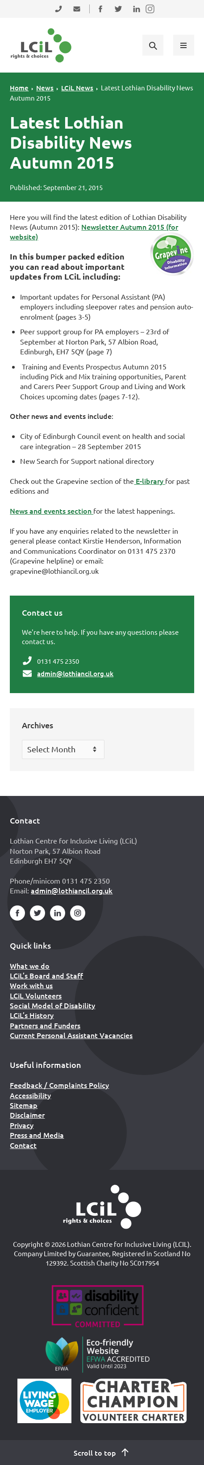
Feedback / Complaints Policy (59, 1085)
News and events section (51, 510)
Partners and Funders (45, 1025)
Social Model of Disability (52, 1005)
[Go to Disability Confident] (97, 1307)
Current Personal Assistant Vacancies (71, 1035)
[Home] (102, 1207)
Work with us (31, 985)
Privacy (21, 1125)
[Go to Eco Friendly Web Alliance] (97, 1354)
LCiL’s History (32, 1015)
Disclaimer (27, 1115)
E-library (149, 481)
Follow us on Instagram (150, 14)
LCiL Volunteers (36, 995)
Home (19, 87)
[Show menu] (183, 45)
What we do (30, 965)
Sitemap (23, 1105)
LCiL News (77, 87)
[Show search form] (152, 45)
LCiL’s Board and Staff (46, 975)
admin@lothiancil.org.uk (75, 673)
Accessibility (30, 1095)
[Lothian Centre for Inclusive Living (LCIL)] (41, 45)
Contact (23, 1145)
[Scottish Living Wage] (44, 1401)
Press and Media (37, 1135)
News (45, 87)
